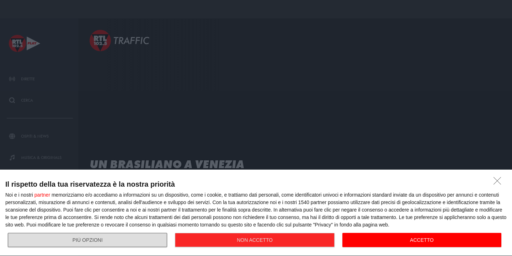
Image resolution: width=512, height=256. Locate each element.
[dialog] (256, 213)
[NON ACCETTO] (499, 182)
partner (42, 194)
